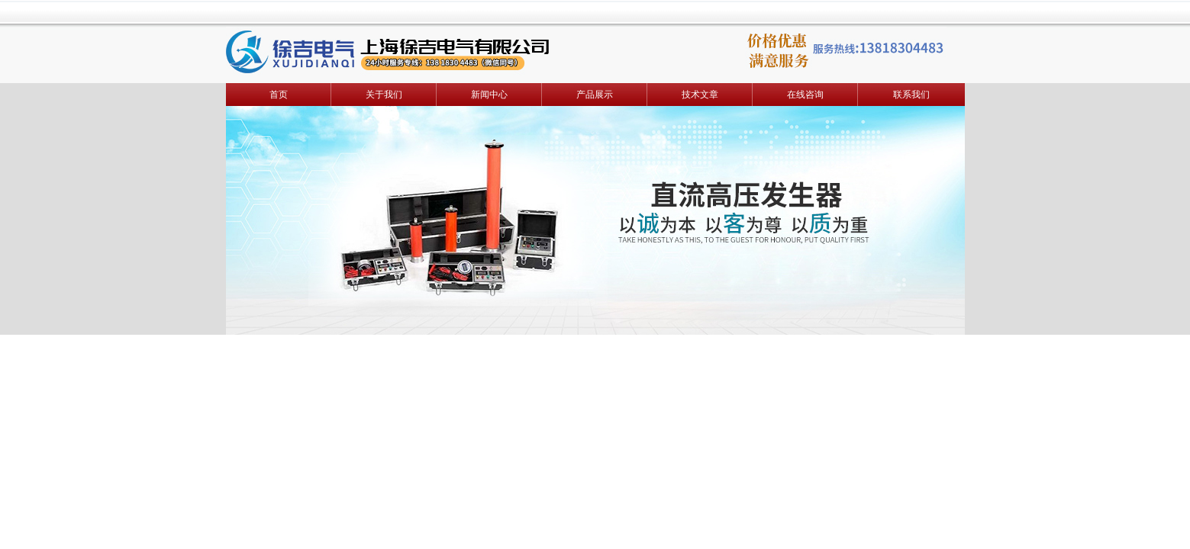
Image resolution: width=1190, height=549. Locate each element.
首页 (278, 94)
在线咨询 (805, 94)
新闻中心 (489, 94)
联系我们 (911, 94)
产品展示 (594, 94)
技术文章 (700, 94)
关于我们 (384, 94)
